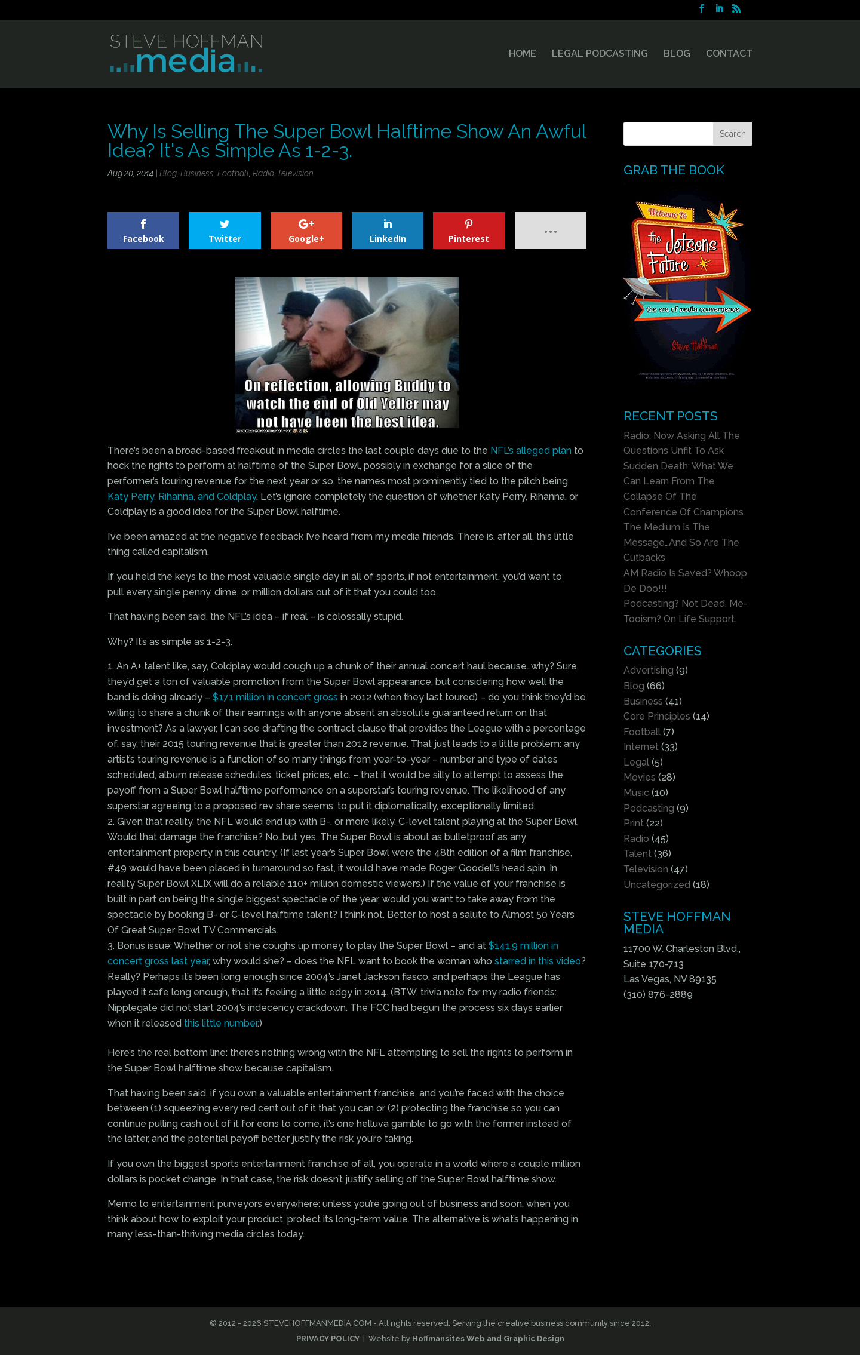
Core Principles (657, 716)
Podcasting (649, 808)
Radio (263, 173)
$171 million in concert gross (275, 697)
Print (634, 823)
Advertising (649, 670)
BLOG (677, 54)
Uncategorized (657, 884)
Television (295, 173)
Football (233, 173)
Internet (641, 746)
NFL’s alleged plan (531, 450)
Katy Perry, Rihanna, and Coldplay (182, 496)
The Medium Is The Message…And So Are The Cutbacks (681, 542)
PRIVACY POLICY (328, 1338)
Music (636, 792)
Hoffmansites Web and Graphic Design (488, 1338)
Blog (168, 173)
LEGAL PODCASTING (600, 54)
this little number (220, 1023)
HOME (522, 54)
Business (197, 173)
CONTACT (729, 54)
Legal (636, 762)
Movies (640, 777)
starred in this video (537, 961)
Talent (638, 853)
